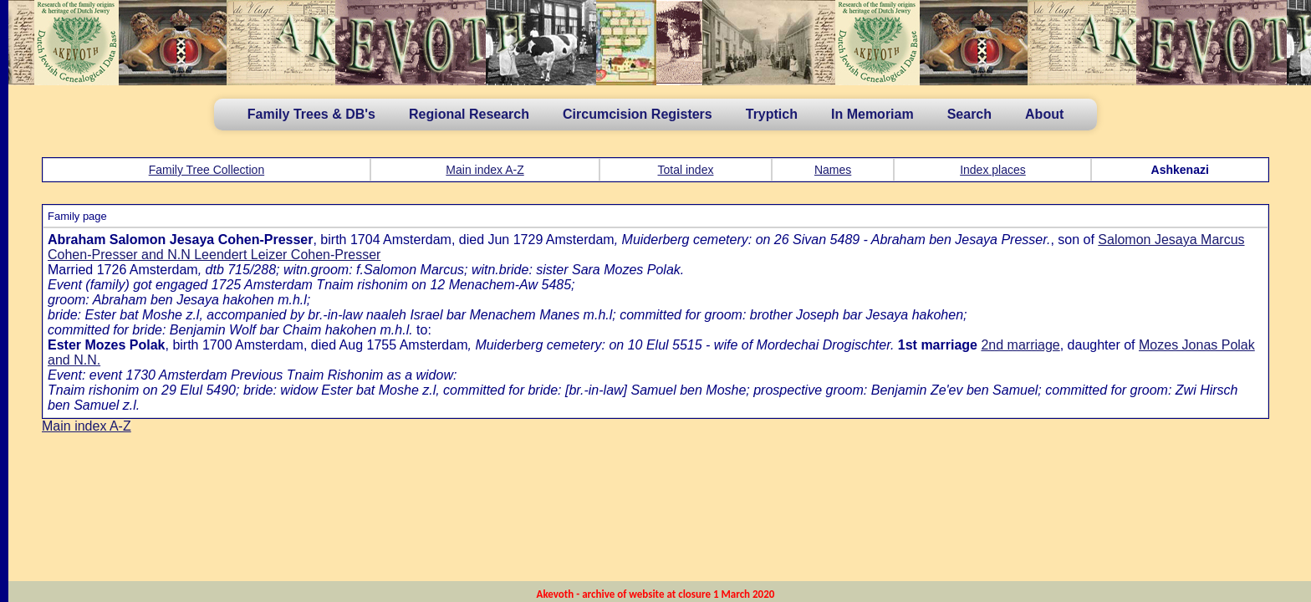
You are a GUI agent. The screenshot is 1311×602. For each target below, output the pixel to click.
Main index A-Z (484, 169)
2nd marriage (1020, 345)
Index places (993, 169)
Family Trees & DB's (311, 114)
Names (832, 169)
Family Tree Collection (207, 169)
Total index (686, 169)
